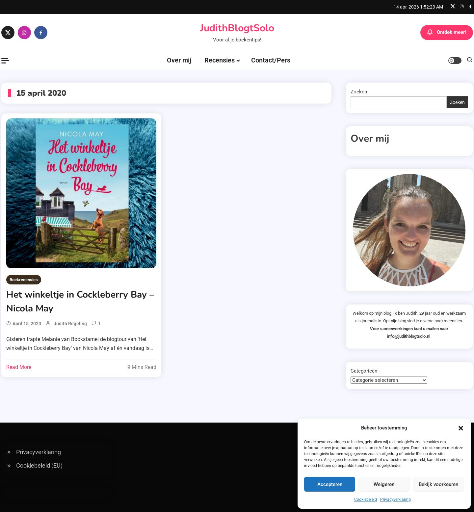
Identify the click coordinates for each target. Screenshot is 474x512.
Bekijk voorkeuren (438, 484)
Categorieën (364, 371)
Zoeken (359, 92)
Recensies (219, 60)
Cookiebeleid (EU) (39, 465)
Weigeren (384, 484)
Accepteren (329, 484)
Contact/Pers (270, 60)
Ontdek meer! (446, 32)
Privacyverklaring (395, 499)
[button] (461, 428)
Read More (18, 367)
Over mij (179, 60)
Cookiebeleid (365, 499)
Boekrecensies (24, 279)
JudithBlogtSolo (237, 28)
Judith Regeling (70, 323)
